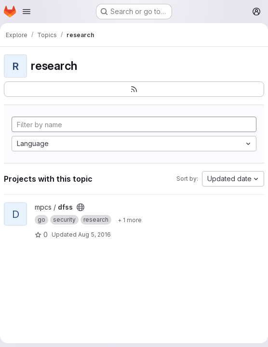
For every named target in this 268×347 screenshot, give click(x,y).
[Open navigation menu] (26, 11)
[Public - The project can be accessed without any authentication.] (80, 207)
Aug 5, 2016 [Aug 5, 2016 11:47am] (94, 234)
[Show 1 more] (129, 220)
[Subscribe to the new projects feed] (134, 89)
